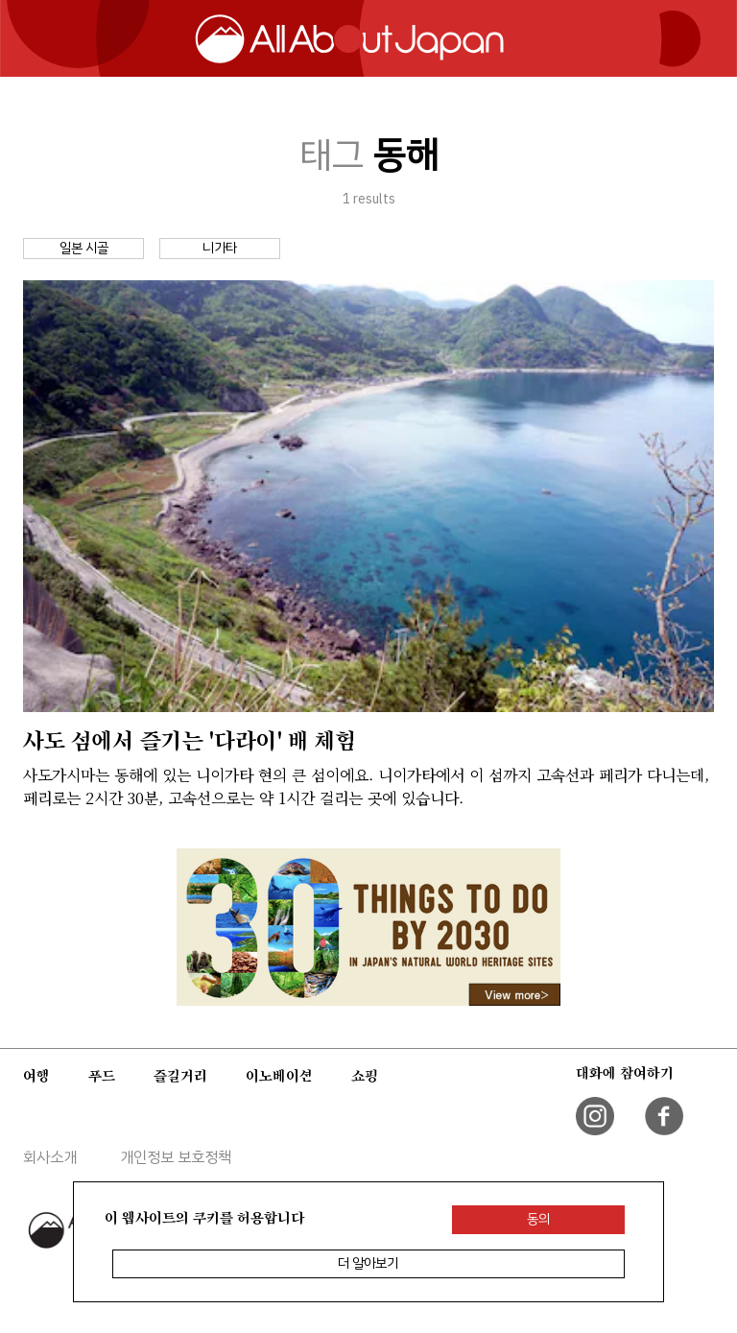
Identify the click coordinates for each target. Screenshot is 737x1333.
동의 (538, 1219)
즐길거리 (180, 1075)
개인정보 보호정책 (175, 1157)
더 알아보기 (368, 1263)
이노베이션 (279, 1075)
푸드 (101, 1075)
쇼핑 (364, 1075)
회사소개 (50, 1157)
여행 (36, 1075)
